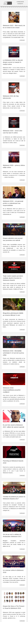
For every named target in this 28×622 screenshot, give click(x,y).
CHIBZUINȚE (20, 1)
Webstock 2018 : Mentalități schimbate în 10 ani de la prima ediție (13, 353)
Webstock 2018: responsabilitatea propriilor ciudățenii (12, 390)
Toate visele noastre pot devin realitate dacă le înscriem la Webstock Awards (13, 278)
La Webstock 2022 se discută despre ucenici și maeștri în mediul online (13, 62)
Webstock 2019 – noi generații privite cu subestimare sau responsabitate (13, 203)
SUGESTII (20, 3)
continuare (22, 40)
